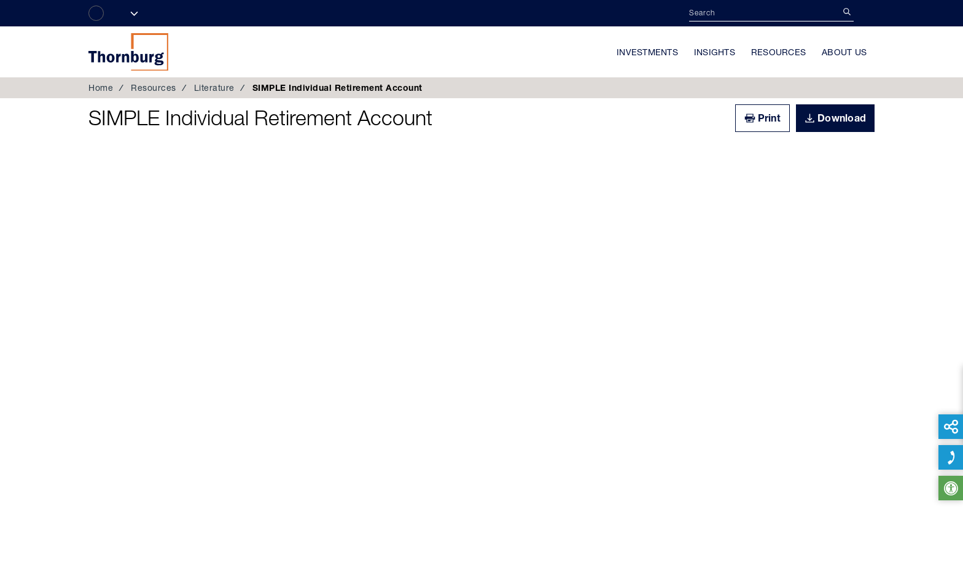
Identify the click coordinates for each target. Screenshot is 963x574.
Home (100, 87)
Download (841, 118)
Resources (778, 52)
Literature (214, 87)
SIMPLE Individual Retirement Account (260, 118)
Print (769, 118)
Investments (647, 52)
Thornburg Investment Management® (128, 51)
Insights (714, 52)
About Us (844, 52)
